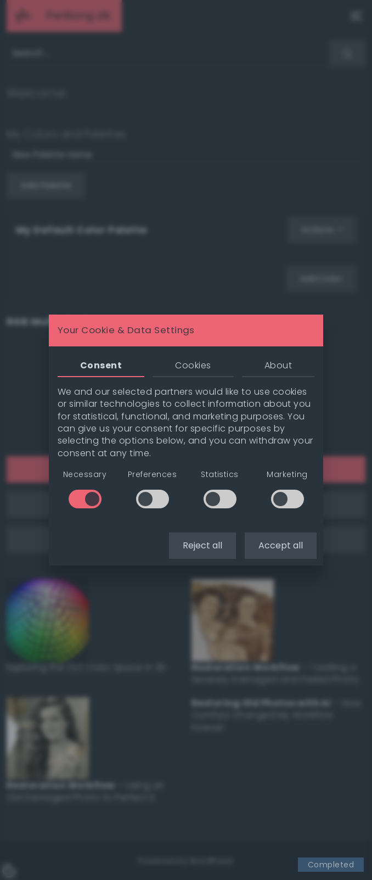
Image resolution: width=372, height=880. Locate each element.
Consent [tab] (101, 365)
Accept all (280, 545)
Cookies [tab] (193, 365)
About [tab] (278, 365)
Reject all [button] (202, 545)
